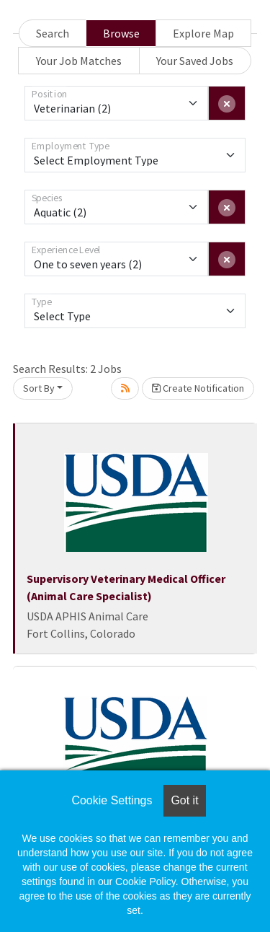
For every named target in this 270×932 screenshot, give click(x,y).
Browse (121, 33)
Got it (184, 800)
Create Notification (198, 388)
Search (52, 33)
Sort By (39, 388)
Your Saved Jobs (194, 60)
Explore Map (203, 33)
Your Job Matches (79, 60)
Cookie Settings (111, 800)
